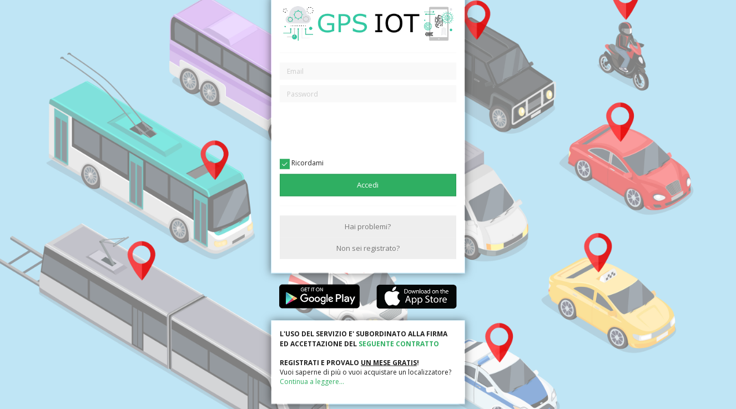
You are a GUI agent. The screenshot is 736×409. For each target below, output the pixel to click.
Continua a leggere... (312, 381)
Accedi (368, 185)
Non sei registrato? (368, 248)
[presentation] (368, 130)
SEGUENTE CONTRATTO (399, 343)
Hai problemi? (368, 226)
